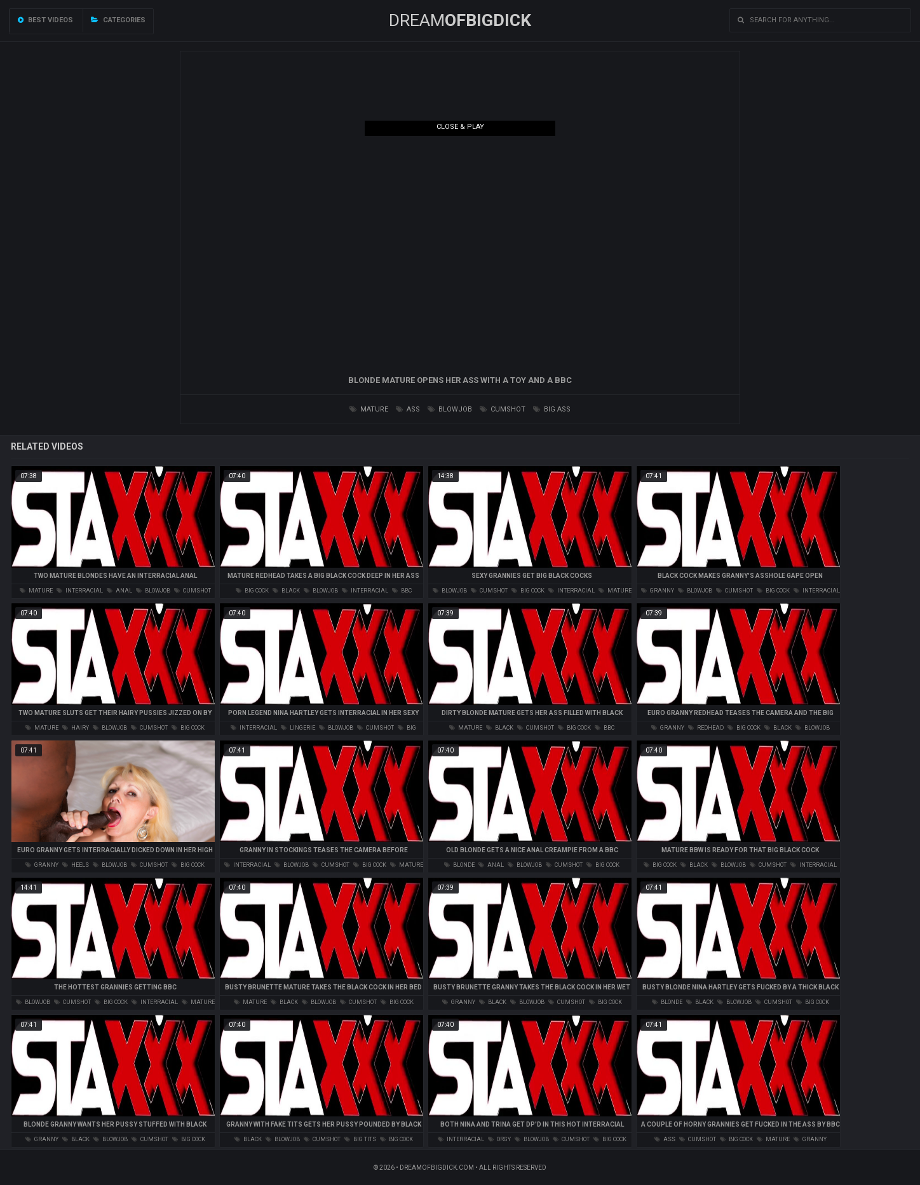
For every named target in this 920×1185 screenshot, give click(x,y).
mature (368, 409)
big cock (252, 590)
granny (657, 590)
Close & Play (460, 127)
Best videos (45, 20)
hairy (75, 728)
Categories (118, 20)
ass (408, 409)
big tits (360, 1139)
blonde (459, 865)
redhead (706, 728)
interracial (80, 590)
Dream (460, 20)
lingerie (298, 728)
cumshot (502, 409)
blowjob (450, 409)
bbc (402, 590)
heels (75, 865)
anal (119, 590)
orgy (499, 1139)
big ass (552, 409)
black (286, 590)
